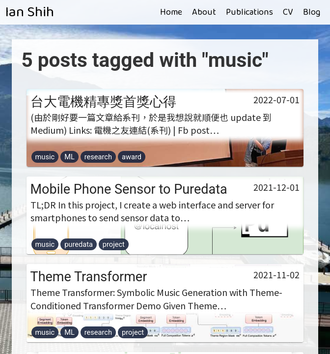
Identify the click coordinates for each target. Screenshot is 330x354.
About (204, 12)
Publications (249, 12)
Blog (311, 12)
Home (171, 12)
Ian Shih (29, 12)
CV (288, 12)
